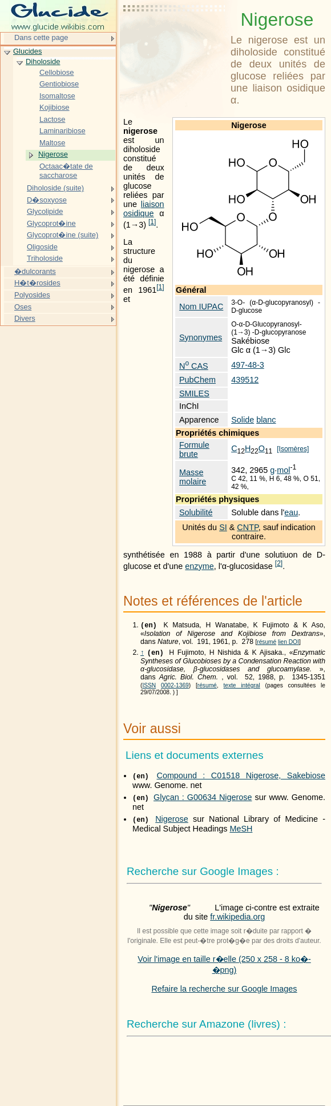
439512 (245, 379)
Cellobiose (56, 72)
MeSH (240, 831)
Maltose (52, 142)
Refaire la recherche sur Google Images (224, 991)
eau (291, 512)
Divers (24, 318)
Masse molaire (192, 477)
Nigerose (171, 821)
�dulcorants (35, 271)
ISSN (149, 688)
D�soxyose (47, 200)
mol (283, 470)
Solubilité (195, 512)
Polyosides (32, 295)
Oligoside (42, 246)
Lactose (52, 119)
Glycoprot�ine (51, 223)
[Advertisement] (174, 37)
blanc (266, 419)
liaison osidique (143, 209)
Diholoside (43, 61)
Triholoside (45, 258)
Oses (22, 307)
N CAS (193, 366)
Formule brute (194, 449)
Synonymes (200, 337)
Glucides (27, 51)
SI (223, 527)
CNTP (247, 527)
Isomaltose (57, 95)
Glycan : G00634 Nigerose (203, 799)
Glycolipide (45, 211)
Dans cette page (41, 37)
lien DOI (288, 643)
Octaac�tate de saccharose (66, 171)
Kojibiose (54, 107)
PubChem (197, 379)
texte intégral (241, 688)
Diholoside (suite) (55, 188)
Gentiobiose (59, 83)
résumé (266, 643)
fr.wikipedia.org (237, 919)
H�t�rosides (37, 283)
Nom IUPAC (201, 306)
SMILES (194, 393)
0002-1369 (175, 688)
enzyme (199, 566)
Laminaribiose (62, 130)
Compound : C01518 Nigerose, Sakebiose (240, 777)
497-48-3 (247, 364)
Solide (242, 419)
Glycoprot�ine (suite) (62, 234)
